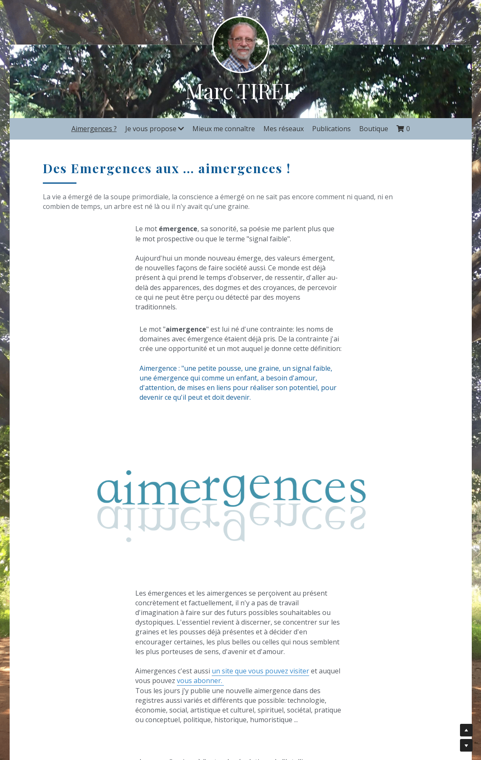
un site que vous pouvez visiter (166, 590)
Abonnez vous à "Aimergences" (343, 665)
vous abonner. (129, 600)
